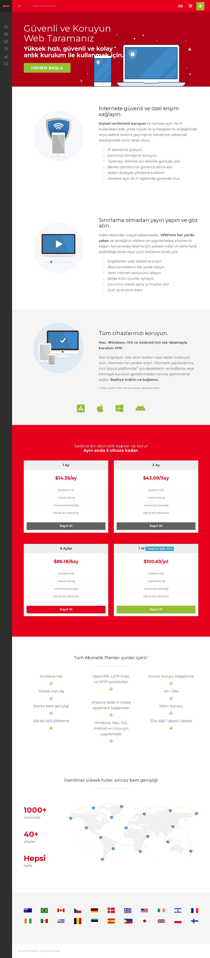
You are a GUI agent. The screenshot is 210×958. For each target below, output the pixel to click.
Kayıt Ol (66, 526)
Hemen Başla (47, 67)
